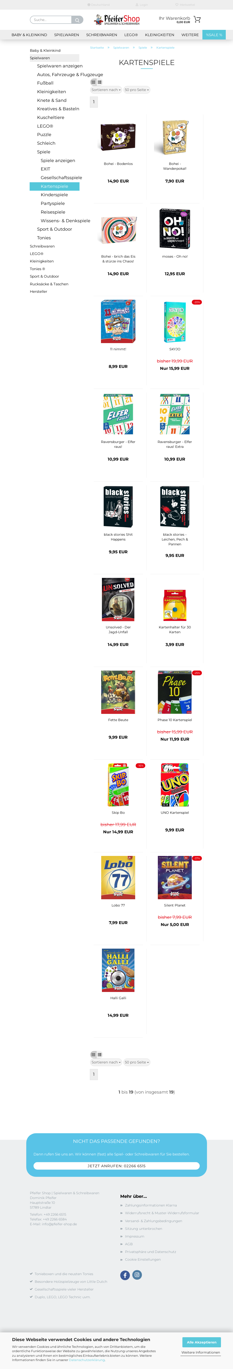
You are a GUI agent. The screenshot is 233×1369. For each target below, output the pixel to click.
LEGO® (131, 35)
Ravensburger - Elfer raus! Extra (175, 444)
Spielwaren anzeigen (58, 66)
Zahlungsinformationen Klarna (151, 1205)
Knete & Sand (52, 100)
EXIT (45, 169)
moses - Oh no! (175, 256)
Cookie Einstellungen (143, 1259)
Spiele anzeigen (58, 160)
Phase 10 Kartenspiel (175, 720)
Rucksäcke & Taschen (49, 284)
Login (142, 5)
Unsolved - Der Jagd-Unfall (118, 629)
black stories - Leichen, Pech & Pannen (175, 539)
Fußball (45, 83)
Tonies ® (37, 269)
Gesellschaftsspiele (60, 177)
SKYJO (174, 349)
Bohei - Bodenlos (118, 164)
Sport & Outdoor (54, 229)
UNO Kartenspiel (175, 812)
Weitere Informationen (200, 1352)
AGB (129, 1244)
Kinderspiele (54, 194)
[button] (93, 82)
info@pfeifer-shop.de (59, 1224)
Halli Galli (118, 998)
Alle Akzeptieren (202, 1342)
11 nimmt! (118, 349)
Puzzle (44, 134)
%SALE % (214, 35)
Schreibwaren (101, 35)
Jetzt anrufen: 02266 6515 (117, 1166)
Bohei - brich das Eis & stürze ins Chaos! (118, 258)
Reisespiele (53, 212)
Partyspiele (53, 203)
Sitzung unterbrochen (143, 1228)
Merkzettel (185, 5)
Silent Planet (175, 905)
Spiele (43, 152)
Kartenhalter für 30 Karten (175, 629)
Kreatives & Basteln (58, 108)
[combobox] (106, 89)
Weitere (190, 35)
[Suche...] (77, 20)
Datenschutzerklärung (87, 1360)
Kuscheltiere (50, 117)
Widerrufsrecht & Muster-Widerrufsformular (162, 1213)
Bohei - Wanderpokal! (174, 166)
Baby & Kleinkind (29, 35)
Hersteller (38, 291)
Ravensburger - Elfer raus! (118, 444)
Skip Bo (118, 812)
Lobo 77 (118, 905)
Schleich (46, 143)
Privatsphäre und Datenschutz (150, 1252)
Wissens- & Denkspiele (60, 220)
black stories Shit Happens (118, 536)
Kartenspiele (54, 186)
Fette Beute (118, 720)
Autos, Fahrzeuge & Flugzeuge (58, 74)
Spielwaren (66, 35)
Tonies (44, 238)
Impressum (134, 1236)
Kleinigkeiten (159, 35)
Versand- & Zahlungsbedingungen (153, 1221)
